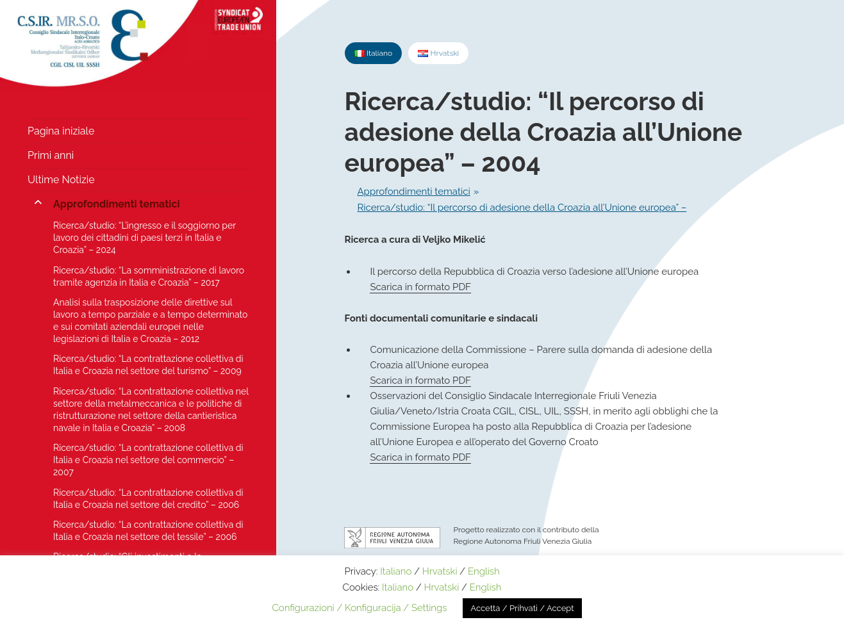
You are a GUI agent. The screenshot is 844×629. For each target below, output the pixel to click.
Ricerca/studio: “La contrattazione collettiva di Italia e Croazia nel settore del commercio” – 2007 (148, 460)
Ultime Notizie (61, 180)
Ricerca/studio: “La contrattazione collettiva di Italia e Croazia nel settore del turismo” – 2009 (148, 365)
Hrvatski (440, 571)
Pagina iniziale (61, 131)
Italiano (395, 571)
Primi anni (51, 155)
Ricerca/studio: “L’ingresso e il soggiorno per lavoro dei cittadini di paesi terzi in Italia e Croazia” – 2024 (144, 237)
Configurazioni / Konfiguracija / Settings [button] (359, 608)
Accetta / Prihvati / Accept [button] (522, 608)
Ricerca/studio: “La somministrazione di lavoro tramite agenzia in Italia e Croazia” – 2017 (148, 276)
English (484, 571)
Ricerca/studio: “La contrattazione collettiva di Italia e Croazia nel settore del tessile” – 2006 (148, 530)
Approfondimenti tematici (116, 204)
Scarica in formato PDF (420, 287)
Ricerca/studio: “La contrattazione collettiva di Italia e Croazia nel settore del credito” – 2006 (148, 498)
